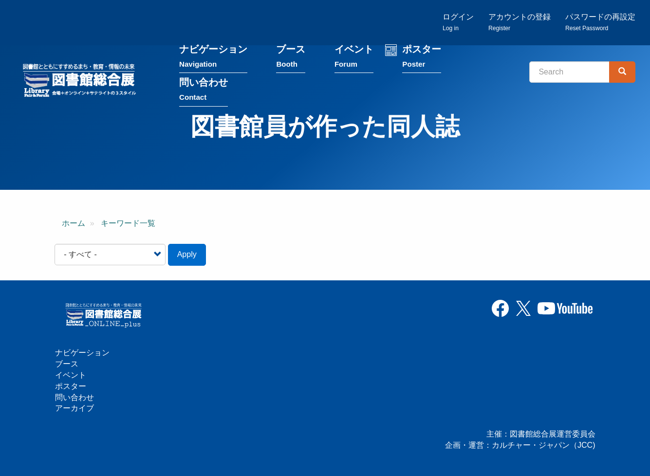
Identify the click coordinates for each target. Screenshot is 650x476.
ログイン (458, 22)
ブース (290, 57)
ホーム (73, 223)
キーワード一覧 (128, 223)
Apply (187, 254)
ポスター (421, 57)
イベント (353, 57)
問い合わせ (203, 90)
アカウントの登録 (519, 22)
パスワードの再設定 (600, 22)
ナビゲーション (213, 57)
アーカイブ (74, 408)
